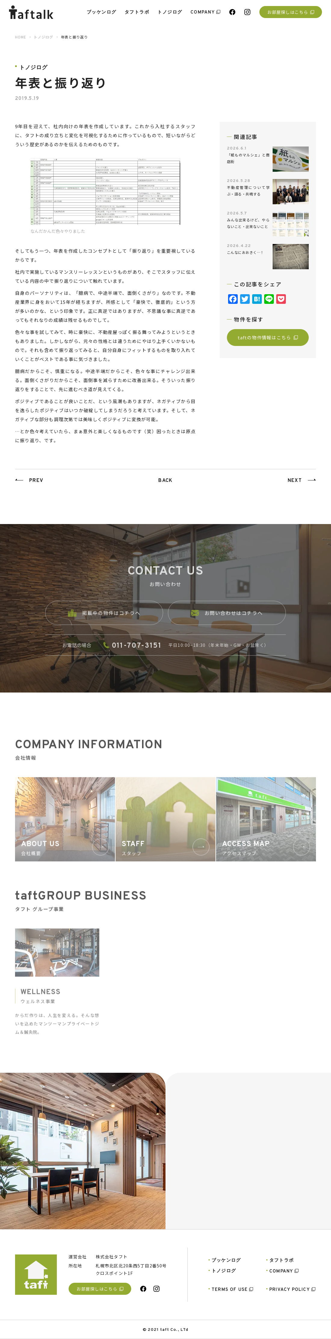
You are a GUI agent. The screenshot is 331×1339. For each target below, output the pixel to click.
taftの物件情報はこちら (268, 337)
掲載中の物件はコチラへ (104, 619)
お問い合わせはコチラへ (227, 619)
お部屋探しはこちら (290, 12)
